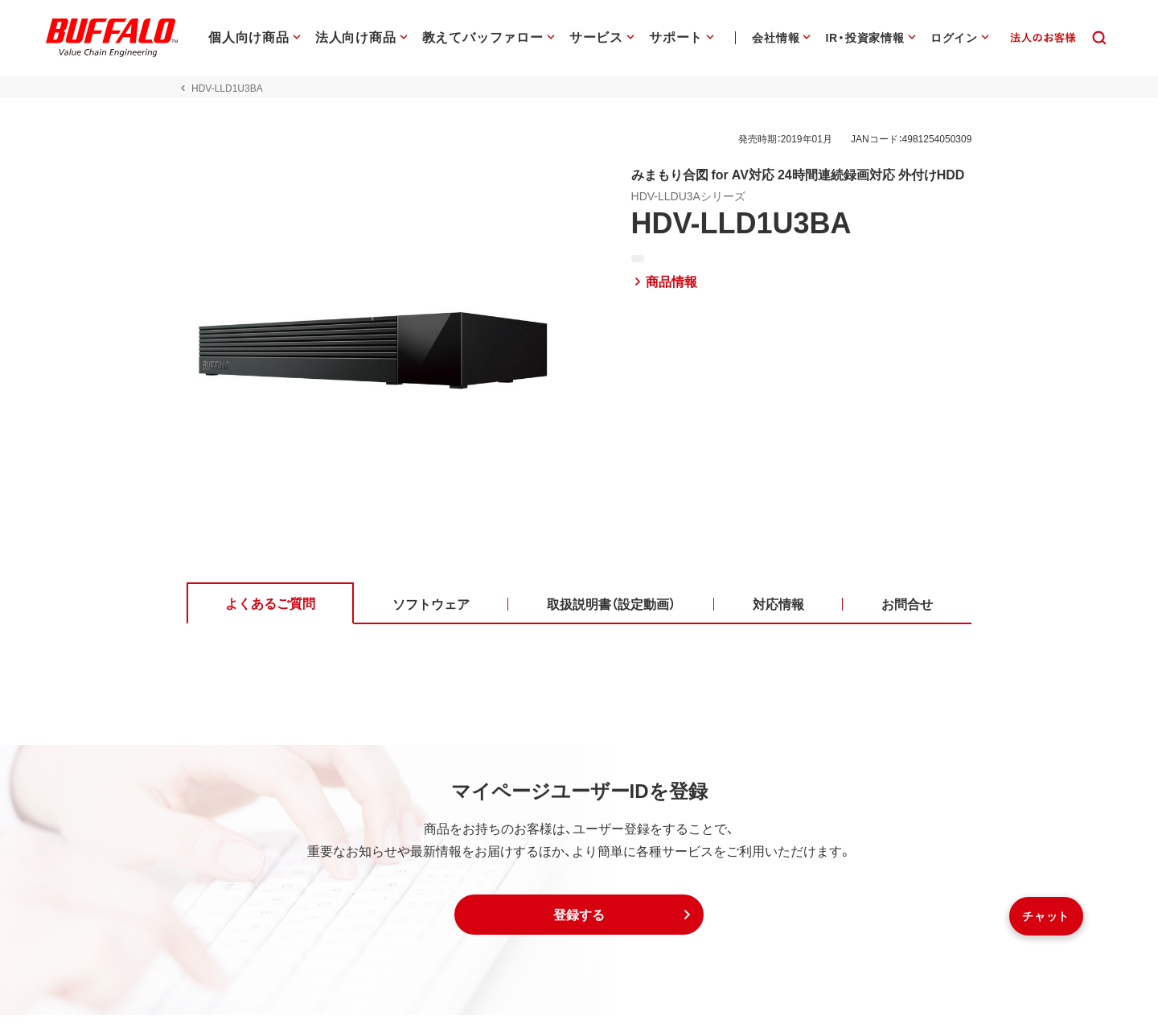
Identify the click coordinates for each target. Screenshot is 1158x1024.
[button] (579, 923)
